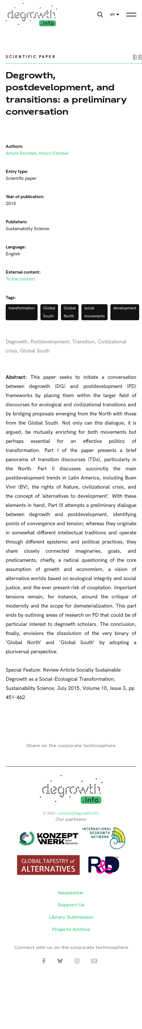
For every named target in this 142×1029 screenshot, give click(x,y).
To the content (20, 279)
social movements (94, 312)
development (124, 308)
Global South (49, 312)
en (112, 14)
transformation (22, 308)
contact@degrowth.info (78, 813)
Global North (70, 312)
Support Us (71, 905)
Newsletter (71, 893)
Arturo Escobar (21, 153)
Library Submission (71, 917)
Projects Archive (71, 929)
